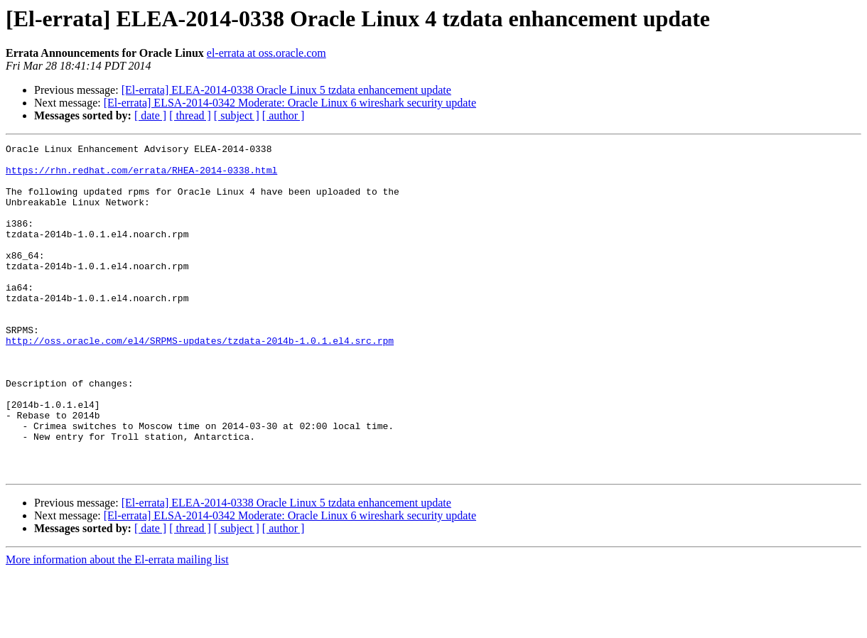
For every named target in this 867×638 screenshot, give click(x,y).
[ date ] (150, 115)
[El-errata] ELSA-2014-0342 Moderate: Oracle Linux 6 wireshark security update (290, 103)
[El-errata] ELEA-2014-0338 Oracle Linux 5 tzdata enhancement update (286, 90)
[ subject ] (236, 115)
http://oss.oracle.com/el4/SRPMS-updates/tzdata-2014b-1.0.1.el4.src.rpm (200, 380)
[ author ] (283, 115)
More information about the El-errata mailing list (117, 626)
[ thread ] (190, 115)
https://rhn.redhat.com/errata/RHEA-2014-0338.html (141, 176)
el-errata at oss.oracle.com (266, 53)
